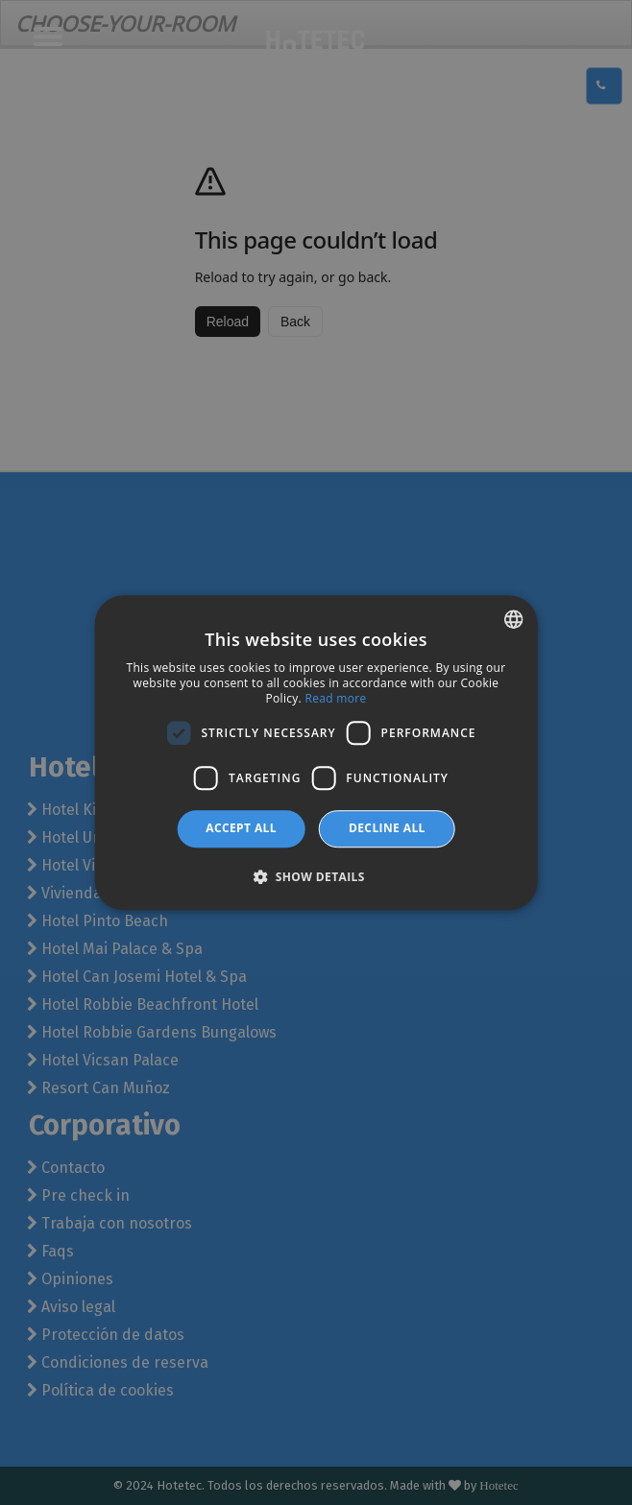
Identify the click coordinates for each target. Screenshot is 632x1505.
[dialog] (316, 752)
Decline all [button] (387, 828)
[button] (316, 876)
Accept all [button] (241, 828)
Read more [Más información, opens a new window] (335, 698)
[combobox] (513, 619)
